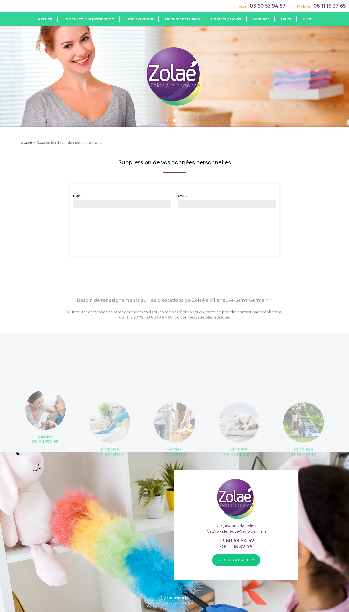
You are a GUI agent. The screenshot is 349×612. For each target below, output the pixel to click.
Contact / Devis (226, 19)
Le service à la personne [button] (87, 19)
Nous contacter (236, 560)
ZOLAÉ (26, 143)
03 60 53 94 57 (268, 6)
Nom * (78, 195)
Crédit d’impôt (139, 19)
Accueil (45, 19)
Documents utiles (182, 19)
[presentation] (174, 219)
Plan (306, 19)
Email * (183, 195)
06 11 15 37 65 (329, 6)
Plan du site (162, 603)
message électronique (208, 326)
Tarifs (285, 19)
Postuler (260, 19)
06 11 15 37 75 (131, 326)
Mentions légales (183, 603)
